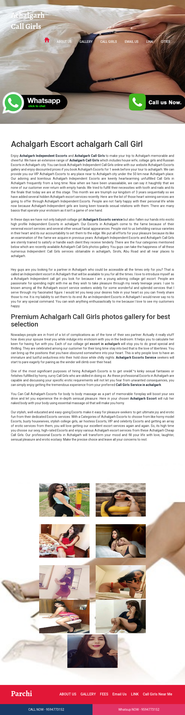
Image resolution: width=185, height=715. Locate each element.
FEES (103, 694)
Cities (165, 42)
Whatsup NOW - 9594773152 (138, 709)
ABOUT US (64, 42)
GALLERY (85, 42)
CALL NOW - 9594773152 (46, 709)
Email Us (132, 42)
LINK (149, 42)
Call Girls (26, 26)
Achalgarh (28, 15)
